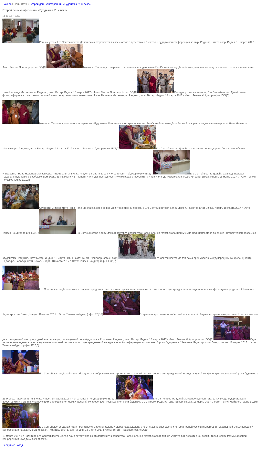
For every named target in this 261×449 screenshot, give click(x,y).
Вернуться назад (12, 445)
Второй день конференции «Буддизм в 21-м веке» (60, 4)
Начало (7, 4)
